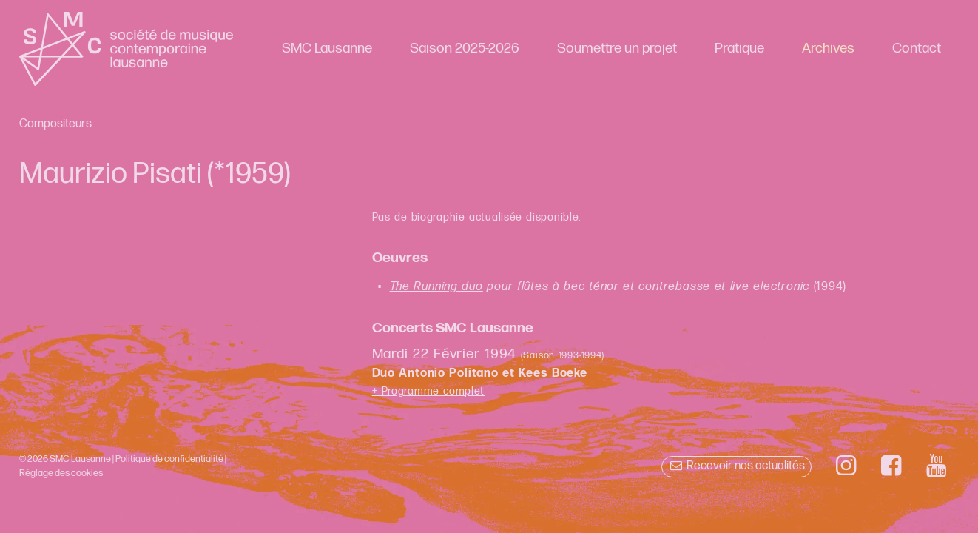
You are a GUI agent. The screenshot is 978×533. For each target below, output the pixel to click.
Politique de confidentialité (169, 459)
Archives (828, 48)
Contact (916, 48)
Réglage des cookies (61, 473)
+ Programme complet (428, 391)
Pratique (739, 48)
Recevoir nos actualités (736, 466)
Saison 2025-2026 (464, 48)
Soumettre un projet (617, 48)
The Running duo (436, 287)
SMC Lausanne (327, 48)
